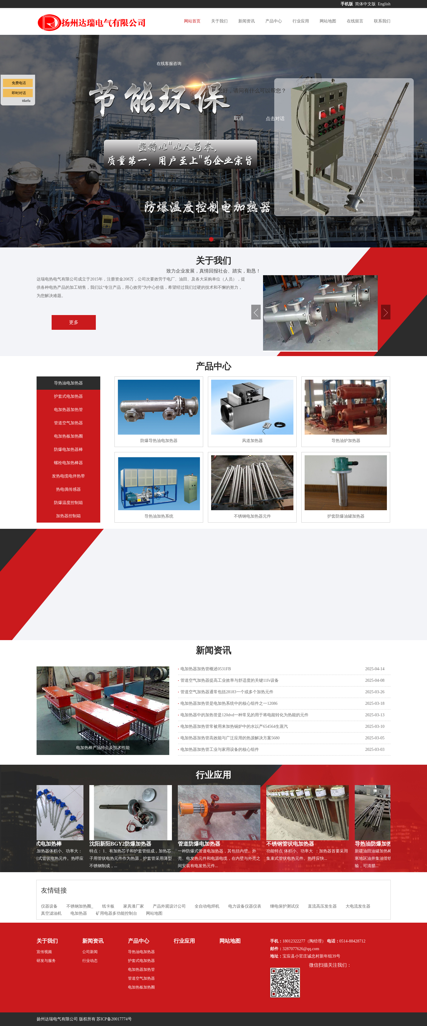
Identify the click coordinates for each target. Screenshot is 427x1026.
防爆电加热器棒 (68, 449)
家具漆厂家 (133, 906)
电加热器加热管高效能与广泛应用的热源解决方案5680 (230, 738)
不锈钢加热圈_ (79, 906)
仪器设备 (49, 906)
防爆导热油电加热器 (159, 440)
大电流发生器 (358, 906)
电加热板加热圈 (68, 436)
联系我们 (382, 21)
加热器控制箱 (68, 516)
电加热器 (78, 913)
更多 (73, 322)
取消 (238, 118)
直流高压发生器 (322, 906)
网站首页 (192, 21)
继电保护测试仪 (284, 906)
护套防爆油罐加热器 (345, 516)
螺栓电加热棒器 (68, 463)
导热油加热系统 (158, 516)
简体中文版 (366, 4)
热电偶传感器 (68, 489)
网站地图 (328, 21)
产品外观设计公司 (169, 906)
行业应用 (301, 21)
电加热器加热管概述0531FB (205, 669)
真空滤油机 (51, 913)
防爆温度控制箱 (68, 502)
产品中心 (273, 21)
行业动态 (90, 960)
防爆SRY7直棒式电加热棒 (32, 844)
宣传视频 (44, 952)
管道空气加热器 (68, 423)
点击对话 (275, 118)
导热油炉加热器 (345, 440)
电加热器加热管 (68, 409)
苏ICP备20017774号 (114, 1019)
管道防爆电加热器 (200, 844)
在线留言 (355, 21)
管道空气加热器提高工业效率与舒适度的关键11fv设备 (229, 680)
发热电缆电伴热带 (68, 476)
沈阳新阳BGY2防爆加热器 (122, 844)
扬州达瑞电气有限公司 (57, 1019)
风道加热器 (252, 440)
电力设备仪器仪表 (244, 906)
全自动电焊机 (207, 906)
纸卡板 (108, 906)
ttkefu (26, 101)
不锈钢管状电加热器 (292, 844)
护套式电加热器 (68, 396)
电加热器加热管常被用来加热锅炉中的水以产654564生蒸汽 (234, 726)
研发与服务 (46, 960)
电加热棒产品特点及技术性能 (103, 748)
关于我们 (219, 21)
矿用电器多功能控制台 (116, 913)
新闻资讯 (246, 21)
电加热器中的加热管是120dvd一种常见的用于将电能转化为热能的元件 (244, 715)
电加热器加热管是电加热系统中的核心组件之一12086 (228, 703)
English (384, 4)
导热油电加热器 (68, 383)
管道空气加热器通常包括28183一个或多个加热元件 (226, 692)
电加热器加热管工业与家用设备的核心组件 (219, 749)
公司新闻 (90, 952)
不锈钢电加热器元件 (252, 516)
